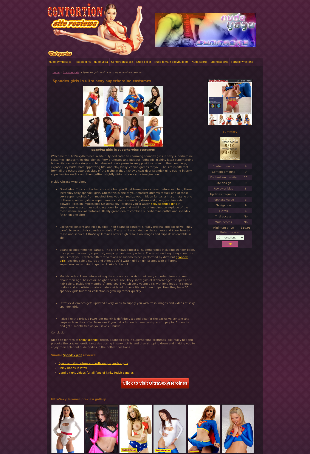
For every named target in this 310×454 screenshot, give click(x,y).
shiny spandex (89, 339)
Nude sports (200, 61)
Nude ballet (143, 61)
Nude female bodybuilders (171, 61)
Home (56, 72)
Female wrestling (242, 61)
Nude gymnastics (60, 61)
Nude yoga (101, 61)
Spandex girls (219, 61)
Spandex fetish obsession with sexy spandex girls (93, 363)
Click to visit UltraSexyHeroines (154, 383)
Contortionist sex (122, 61)
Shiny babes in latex (73, 368)
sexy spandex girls (164, 203)
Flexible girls (82, 61)
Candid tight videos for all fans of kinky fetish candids (96, 372)
